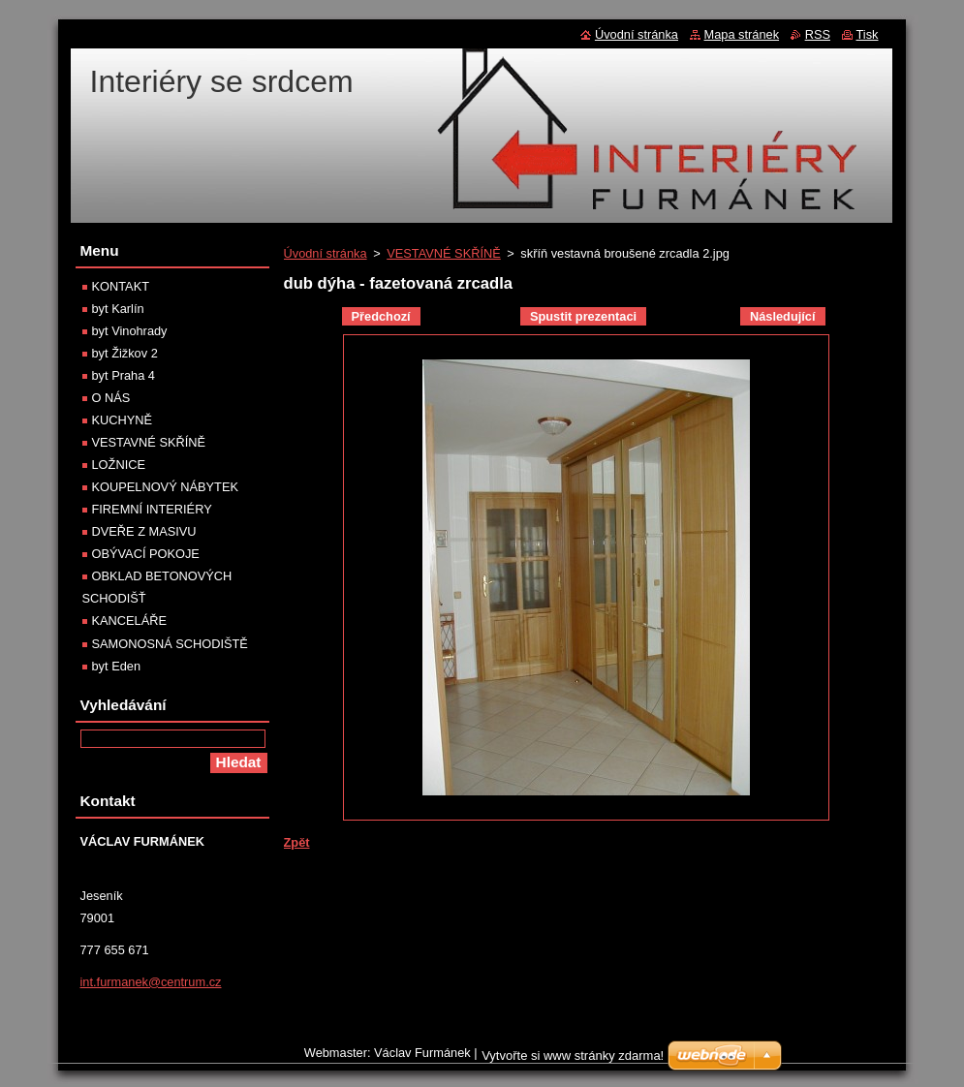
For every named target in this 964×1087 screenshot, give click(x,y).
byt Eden (116, 666)
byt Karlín (118, 308)
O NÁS (111, 397)
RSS (817, 34)
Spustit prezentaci (583, 316)
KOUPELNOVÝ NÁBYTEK (165, 487)
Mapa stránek (742, 34)
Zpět (297, 842)
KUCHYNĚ (122, 420)
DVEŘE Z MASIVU (144, 531)
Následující (783, 316)
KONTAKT (121, 286)
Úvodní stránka (325, 253)
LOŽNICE (118, 464)
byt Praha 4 (123, 375)
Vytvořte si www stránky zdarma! (573, 1060)
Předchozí (381, 316)
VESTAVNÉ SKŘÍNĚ (444, 253)
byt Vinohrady (130, 331)
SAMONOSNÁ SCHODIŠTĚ (170, 644)
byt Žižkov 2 (125, 353)
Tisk (867, 34)
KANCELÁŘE (130, 620)
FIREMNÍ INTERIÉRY (152, 509)
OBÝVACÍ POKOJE (146, 553)
